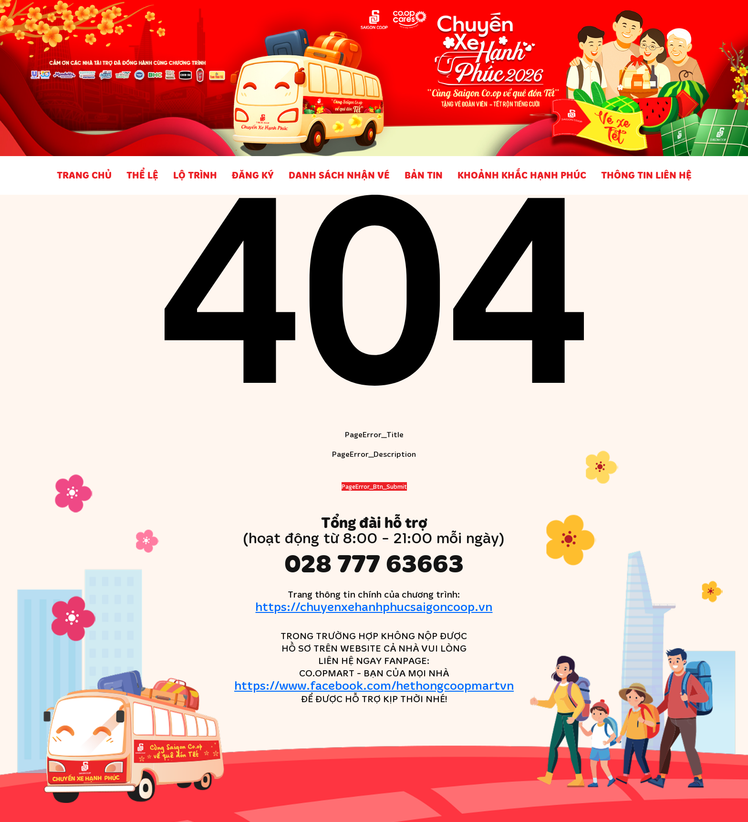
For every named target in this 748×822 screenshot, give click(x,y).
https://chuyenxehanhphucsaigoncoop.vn (373, 606)
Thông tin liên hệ (646, 175)
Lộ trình (195, 175)
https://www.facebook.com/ (374, 685)
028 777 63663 (374, 563)
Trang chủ (84, 175)
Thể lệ (142, 175)
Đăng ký (253, 175)
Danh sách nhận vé (339, 175)
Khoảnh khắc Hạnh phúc (521, 175)
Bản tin (424, 175)
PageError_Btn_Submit (374, 486)
